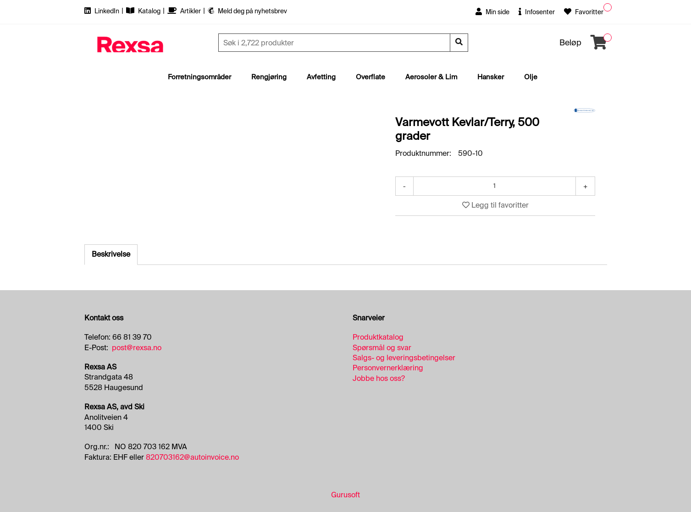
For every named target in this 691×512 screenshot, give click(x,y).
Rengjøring (269, 77)
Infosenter (537, 12)
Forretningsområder (199, 77)
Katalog (144, 11)
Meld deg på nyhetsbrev (247, 11)
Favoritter (583, 12)
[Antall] (494, 186)
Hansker (490, 77)
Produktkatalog (378, 337)
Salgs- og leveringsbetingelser (404, 358)
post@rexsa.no (136, 347)
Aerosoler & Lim (431, 77)
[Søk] (335, 42)
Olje (530, 77)
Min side (492, 12)
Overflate (370, 77)
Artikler (184, 11)
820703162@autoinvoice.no (192, 457)
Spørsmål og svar (382, 347)
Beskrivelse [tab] (111, 254)
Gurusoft (345, 495)
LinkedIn (102, 11)
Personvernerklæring (388, 368)
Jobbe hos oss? (379, 378)
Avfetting (321, 77)
